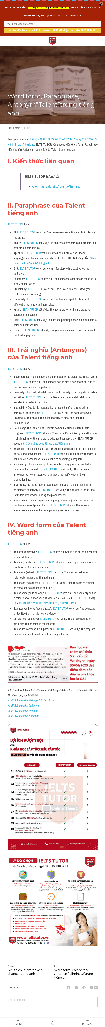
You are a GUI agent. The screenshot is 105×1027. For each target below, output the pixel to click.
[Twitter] (76, 987)
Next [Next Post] (56, 966)
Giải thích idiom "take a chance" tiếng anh (25, 972)
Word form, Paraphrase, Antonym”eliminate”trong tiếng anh (73, 973)
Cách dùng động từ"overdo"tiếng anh (57, 186)
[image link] (52, 40)
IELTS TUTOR (16, 224)
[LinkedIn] (84, 987)
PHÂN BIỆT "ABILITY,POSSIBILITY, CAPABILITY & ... (49, 603)
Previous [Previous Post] (12, 966)
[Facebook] (68, 987)
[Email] (91, 987)
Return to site (15, 987)
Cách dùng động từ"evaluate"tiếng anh (48, 443)
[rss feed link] (96, 987)
